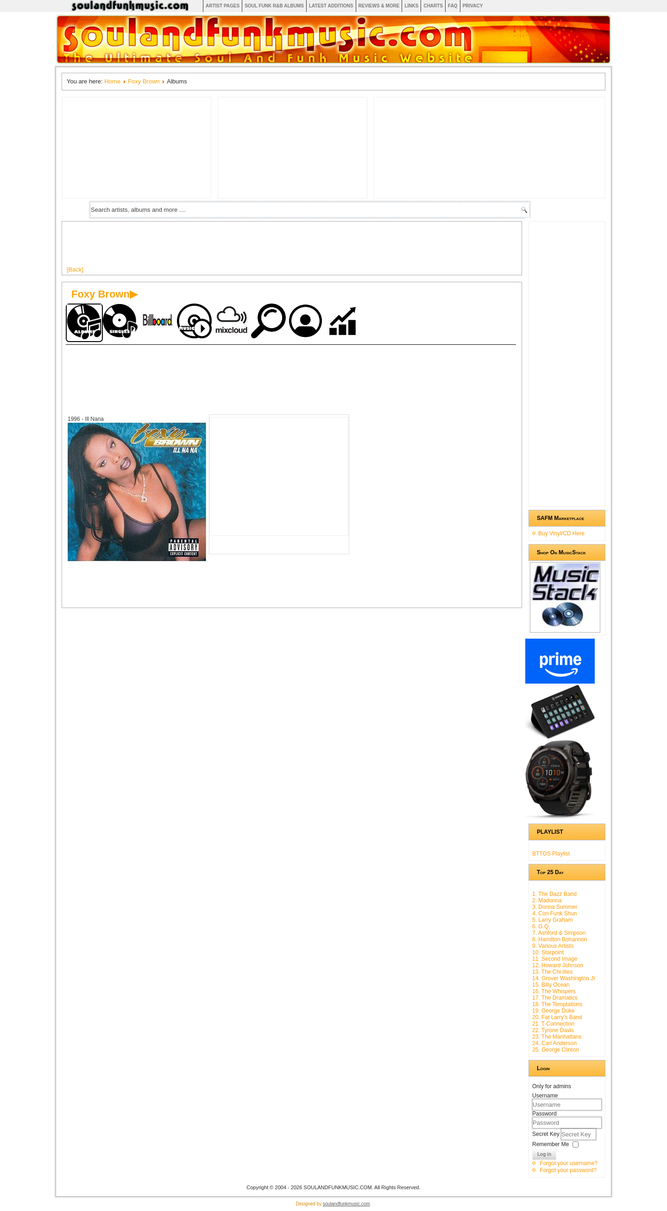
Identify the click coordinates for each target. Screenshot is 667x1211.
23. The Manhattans (557, 1036)
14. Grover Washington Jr (563, 978)
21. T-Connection (553, 1024)
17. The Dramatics (555, 998)
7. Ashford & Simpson (558, 933)
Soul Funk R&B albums (274, 5)
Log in (544, 1154)
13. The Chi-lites (552, 972)
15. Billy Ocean (551, 985)
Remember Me (550, 1144)
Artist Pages (222, 5)
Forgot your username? (569, 1163)
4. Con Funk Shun (554, 913)
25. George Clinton (555, 1049)
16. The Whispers (554, 991)
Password (544, 1113)
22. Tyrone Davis (553, 1030)
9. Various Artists (552, 946)
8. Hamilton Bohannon (559, 939)
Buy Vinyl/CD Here (561, 533)
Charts (433, 5)
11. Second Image (554, 959)
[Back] (75, 269)
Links (411, 5)
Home (112, 81)
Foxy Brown (144, 81)
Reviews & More (379, 5)
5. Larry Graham (552, 920)
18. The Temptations (557, 1004)
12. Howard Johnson (557, 965)
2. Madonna (546, 900)
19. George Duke (553, 1011)
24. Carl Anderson (554, 1043)
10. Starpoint (548, 952)
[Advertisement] (235, 247)
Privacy (473, 5)
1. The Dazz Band (554, 894)
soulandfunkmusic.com (346, 1203)
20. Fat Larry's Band (557, 1017)
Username (545, 1095)
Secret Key (546, 1134)
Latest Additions (331, 5)
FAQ (453, 5)
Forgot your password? (568, 1170)
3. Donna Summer (554, 907)
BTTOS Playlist (551, 853)
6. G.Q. (541, 926)
